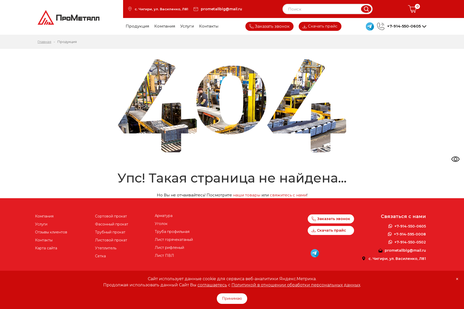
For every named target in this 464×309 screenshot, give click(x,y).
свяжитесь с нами (288, 195)
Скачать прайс (320, 26)
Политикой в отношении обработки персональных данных (295, 285)
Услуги (187, 26)
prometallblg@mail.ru (221, 9)
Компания (164, 26)
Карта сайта (46, 248)
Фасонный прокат (111, 224)
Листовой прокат (111, 240)
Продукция (137, 26)
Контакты (208, 26)
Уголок (161, 223)
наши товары (246, 195)
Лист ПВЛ (164, 255)
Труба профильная (172, 231)
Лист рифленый (169, 247)
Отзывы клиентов (51, 232)
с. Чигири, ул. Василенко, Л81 (161, 9)
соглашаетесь (212, 285)
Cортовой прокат (111, 216)
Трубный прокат (110, 232)
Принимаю (232, 298)
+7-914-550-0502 (410, 242)
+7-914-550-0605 (410, 226)
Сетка (100, 256)
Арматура (164, 215)
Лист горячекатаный (174, 239)
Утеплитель (105, 248)
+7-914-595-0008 (410, 234)
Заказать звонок (269, 26)
